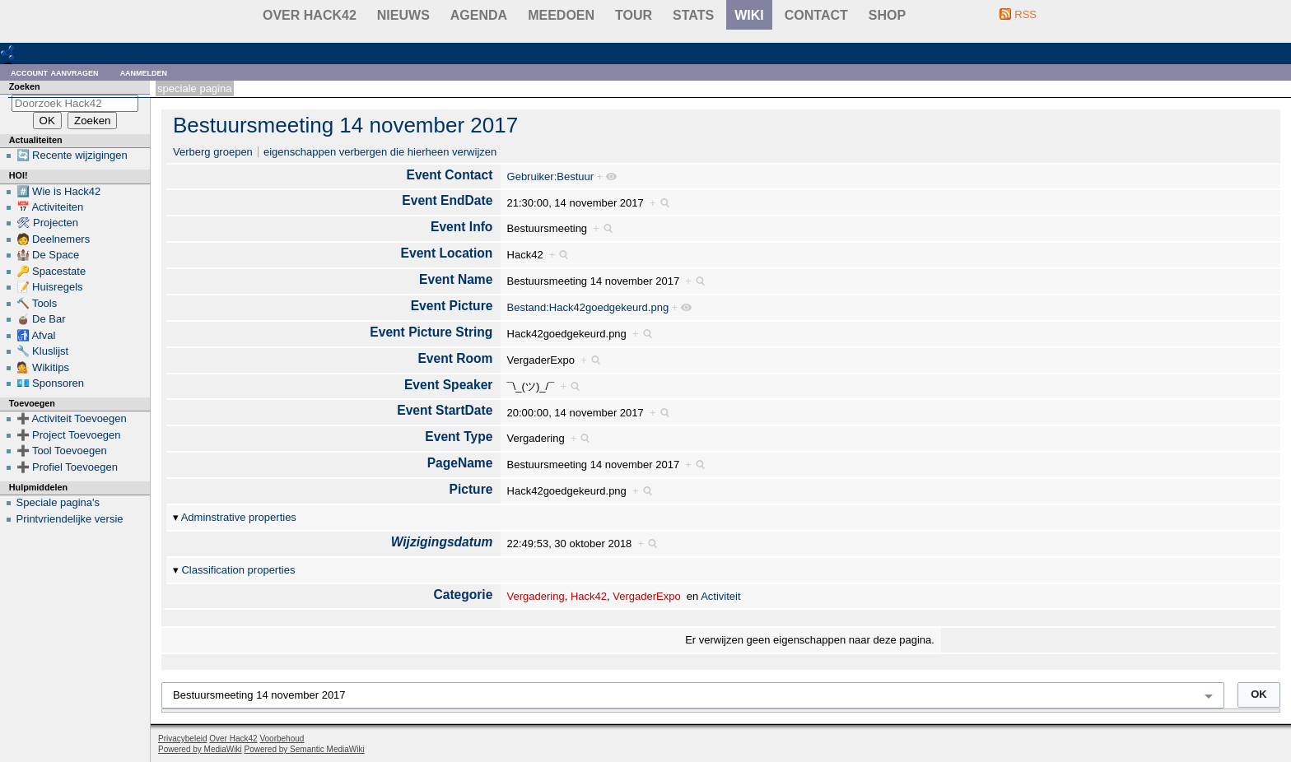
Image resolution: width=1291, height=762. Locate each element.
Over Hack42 (310, 15)
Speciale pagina (194, 88)
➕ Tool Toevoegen (61, 450)
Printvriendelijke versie (70, 519)
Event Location (447, 253)
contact (816, 15)
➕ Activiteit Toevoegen (71, 418)
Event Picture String (431, 332)
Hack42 (589, 596)
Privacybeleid (182, 738)
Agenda (478, 15)
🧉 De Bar (41, 319)
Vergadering (536, 596)
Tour (633, 15)
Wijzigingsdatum (442, 542)
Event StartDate (444, 410)
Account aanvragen (55, 72)
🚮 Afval (36, 335)
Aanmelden (144, 72)
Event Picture (452, 306)
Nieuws (403, 15)
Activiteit (720, 596)
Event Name (455, 279)
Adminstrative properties (238, 517)
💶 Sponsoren (50, 383)
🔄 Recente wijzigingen (72, 155)
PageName (460, 463)
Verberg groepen (213, 152)
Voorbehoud (281, 738)
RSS (1025, 14)
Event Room (454, 358)
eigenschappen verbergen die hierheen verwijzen (379, 152)
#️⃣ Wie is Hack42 (58, 191)
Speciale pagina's (58, 502)
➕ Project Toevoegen (68, 435)
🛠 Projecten (47, 222)
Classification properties (238, 570)
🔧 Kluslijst (42, 351)
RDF (34, 52)
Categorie (462, 595)
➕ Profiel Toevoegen (67, 467)
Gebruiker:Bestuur (550, 176)
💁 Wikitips (42, 367)
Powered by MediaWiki (200, 749)
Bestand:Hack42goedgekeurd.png (588, 307)
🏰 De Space (48, 255)
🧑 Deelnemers (53, 239)
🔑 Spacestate (51, 271)
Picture (471, 489)
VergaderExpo (646, 596)
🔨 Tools (37, 303)
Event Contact (450, 175)
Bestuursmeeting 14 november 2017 (345, 125)
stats (693, 15)
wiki (749, 15)
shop (887, 15)
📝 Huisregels (49, 287)
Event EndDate (447, 200)
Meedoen (561, 15)
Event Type (458, 437)
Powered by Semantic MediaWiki (305, 749)
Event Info (461, 227)
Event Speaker (448, 385)
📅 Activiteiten (50, 207)
